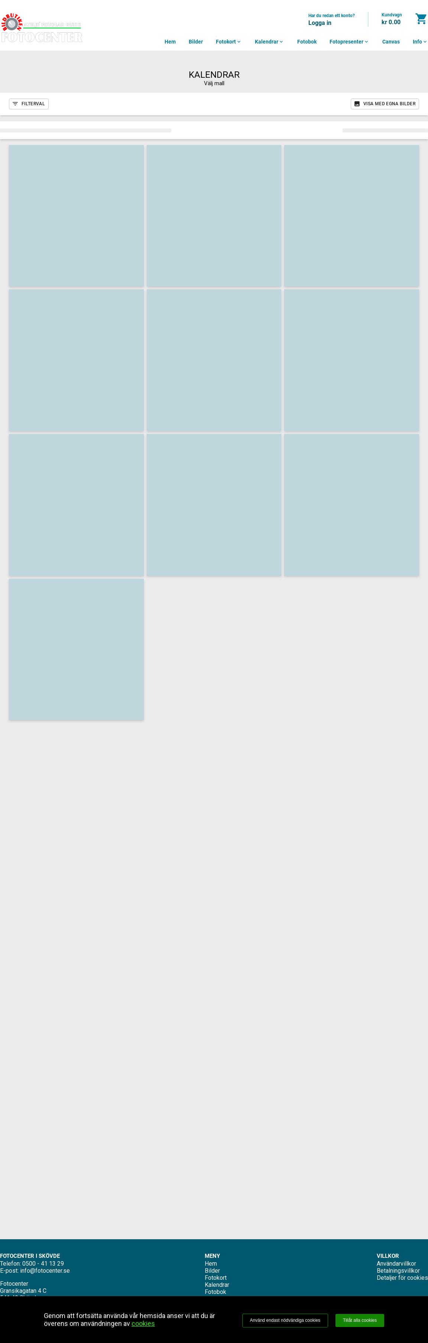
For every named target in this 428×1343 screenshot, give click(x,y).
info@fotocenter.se (45, 1270)
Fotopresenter (349, 42)
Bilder (196, 42)
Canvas (391, 42)
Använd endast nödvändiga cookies (285, 1320)
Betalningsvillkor (398, 1270)
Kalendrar (269, 42)
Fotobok (307, 42)
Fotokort (229, 42)
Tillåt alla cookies (360, 1320)
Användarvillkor (396, 1263)
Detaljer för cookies (402, 1277)
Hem (170, 42)
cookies (143, 1323)
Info (420, 42)
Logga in (319, 22)
